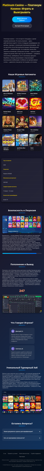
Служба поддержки (36, 453)
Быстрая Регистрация (22, 26)
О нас (4, 453)
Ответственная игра (24, 453)
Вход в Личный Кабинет (22, 19)
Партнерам (22, 456)
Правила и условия (12, 453)
